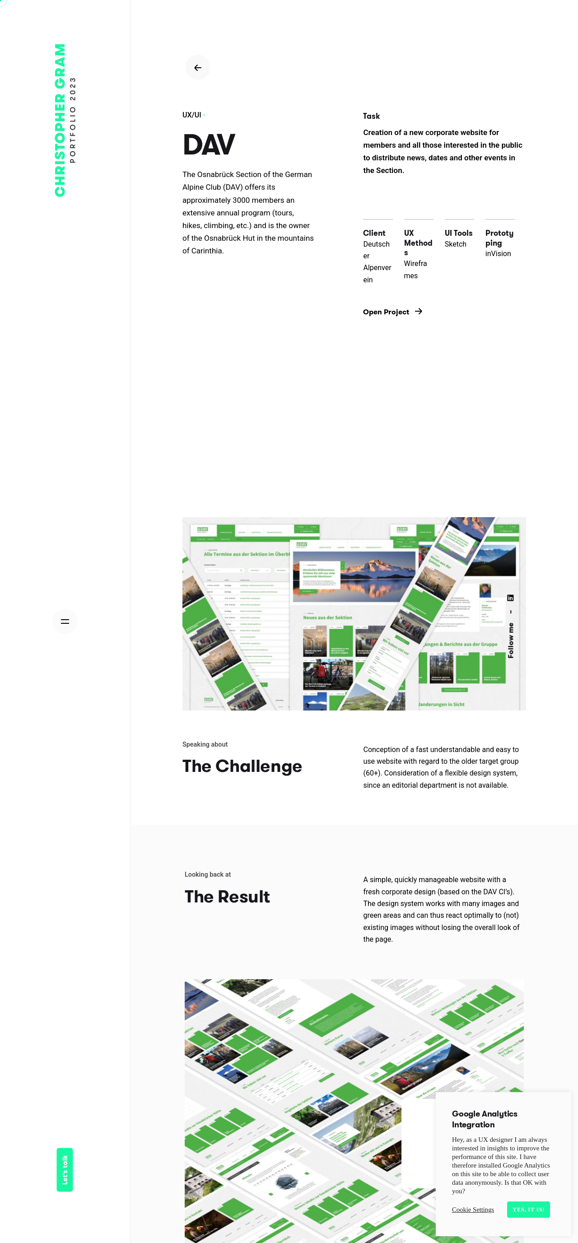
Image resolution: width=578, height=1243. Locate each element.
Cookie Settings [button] (473, 1209)
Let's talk (65, 1170)
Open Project (392, 312)
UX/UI (191, 115)
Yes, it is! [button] (529, 1209)
